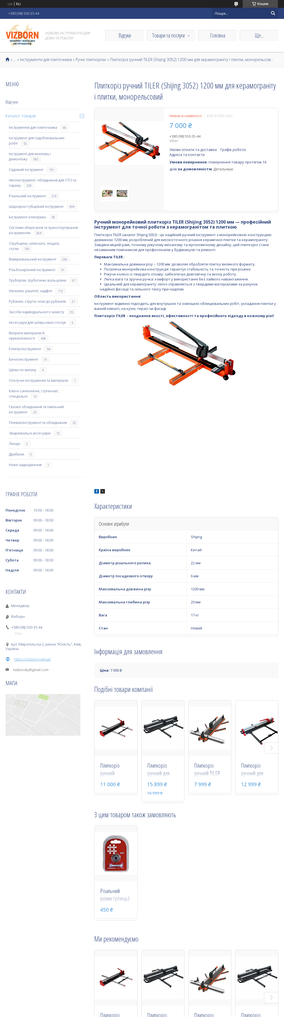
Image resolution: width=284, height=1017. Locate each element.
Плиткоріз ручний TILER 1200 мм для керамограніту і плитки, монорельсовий (210, 770)
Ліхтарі (14, 443)
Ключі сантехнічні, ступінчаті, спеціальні (34, 393)
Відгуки (124, 35)
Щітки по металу (22, 369)
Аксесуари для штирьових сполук (37, 322)
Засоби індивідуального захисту (36, 311)
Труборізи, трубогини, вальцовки (37, 280)
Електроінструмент (25, 348)
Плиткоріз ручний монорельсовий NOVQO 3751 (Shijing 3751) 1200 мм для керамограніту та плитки (116, 770)
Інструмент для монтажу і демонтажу (30, 156)
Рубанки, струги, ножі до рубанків (37, 301)
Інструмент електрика (27, 216)
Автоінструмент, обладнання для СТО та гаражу (42, 183)
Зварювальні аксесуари (29, 433)
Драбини (16, 454)
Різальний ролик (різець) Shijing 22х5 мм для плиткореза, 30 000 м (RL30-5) (115, 895)
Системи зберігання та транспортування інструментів (43, 230)
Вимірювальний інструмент (32, 259)
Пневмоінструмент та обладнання (38, 422)
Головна (217, 35)
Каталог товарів (21, 115)
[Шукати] (272, 13)
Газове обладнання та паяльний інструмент (36, 409)
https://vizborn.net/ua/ (32, 659)
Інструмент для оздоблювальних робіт (36, 140)
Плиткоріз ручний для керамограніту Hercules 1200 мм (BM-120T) (161, 770)
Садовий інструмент (26, 169)
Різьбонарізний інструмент (32, 269)
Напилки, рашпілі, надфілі (30, 290)
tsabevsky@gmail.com (31, 669)
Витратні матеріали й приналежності (26, 335)
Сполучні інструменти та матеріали (38, 380)
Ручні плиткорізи (91, 59)
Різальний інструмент (27, 195)
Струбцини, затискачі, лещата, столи (34, 246)
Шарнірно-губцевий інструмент (36, 206)
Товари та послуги (168, 35)
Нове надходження (25, 464)
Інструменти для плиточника (46, 59)
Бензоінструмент (23, 359)
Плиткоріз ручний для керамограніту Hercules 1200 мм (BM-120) (255, 770)
